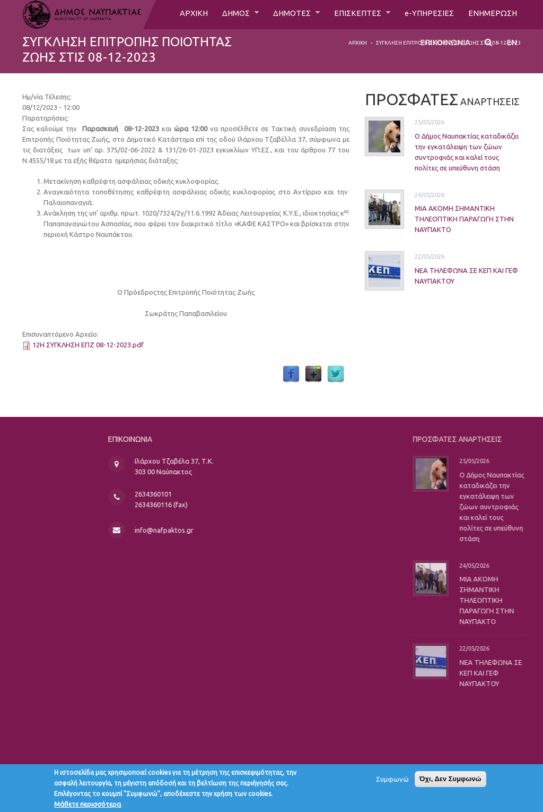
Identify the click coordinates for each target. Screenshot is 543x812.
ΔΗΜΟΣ (225, 14)
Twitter (335, 374)
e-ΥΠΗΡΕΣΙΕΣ (426, 14)
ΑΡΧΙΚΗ (181, 14)
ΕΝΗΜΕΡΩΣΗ (491, 14)
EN (511, 46)
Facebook (291, 374)
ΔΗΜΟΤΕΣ (284, 14)
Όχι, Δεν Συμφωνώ (450, 782)
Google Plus (313, 374)
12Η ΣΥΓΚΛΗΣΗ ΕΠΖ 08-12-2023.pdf (88, 344)
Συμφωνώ (392, 782)
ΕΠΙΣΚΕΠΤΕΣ (353, 14)
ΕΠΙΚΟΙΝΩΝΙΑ (444, 46)
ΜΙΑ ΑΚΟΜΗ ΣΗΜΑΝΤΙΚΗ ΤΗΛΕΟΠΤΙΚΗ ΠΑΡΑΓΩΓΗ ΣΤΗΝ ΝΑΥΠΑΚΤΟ (452, 218)
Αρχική (357, 43)
